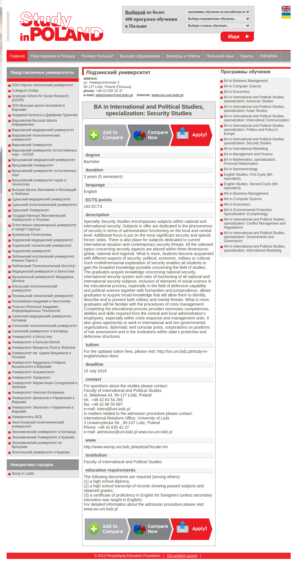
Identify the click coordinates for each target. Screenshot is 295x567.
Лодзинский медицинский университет (42, 240)
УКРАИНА (268, 56)
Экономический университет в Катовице (44, 432)
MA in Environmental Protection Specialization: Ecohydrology (248, 212)
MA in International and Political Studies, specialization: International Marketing (254, 248)
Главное (17, 56)
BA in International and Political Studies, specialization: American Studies (254, 99)
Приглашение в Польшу (53, 56)
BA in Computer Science (242, 86)
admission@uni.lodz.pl (114, 95)
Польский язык (220, 56)
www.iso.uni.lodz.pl (167, 95)
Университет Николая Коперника (38, 392)
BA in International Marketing (246, 149)
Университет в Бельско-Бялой (36, 342)
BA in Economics (237, 92)
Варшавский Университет (32, 145)
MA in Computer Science (243, 199)
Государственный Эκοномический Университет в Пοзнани (39, 218)
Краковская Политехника (32, 235)
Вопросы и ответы (183, 56)
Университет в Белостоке (32, 337)
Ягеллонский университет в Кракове (41, 452)
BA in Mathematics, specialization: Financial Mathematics (250, 162)
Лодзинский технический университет (42, 246)
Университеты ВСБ (27, 417)
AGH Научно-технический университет (42, 85)
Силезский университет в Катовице (40, 331)
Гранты (246, 56)
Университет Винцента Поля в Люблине (43, 348)
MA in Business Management (246, 193)
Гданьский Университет (30, 210)
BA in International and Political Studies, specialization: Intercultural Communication (256, 118)
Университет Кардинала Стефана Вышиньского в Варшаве (39, 365)
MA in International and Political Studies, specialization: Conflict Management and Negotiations (255, 223)
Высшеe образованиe (140, 56)
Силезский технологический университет (44, 326)
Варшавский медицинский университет (43, 130)
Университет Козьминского (33, 372)
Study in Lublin (23, 474)
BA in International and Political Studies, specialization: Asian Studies (254, 109)
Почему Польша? (97, 56)
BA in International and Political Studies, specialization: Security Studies (254, 141)
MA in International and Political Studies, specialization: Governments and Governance (254, 237)
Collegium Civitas (25, 91)
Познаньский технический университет (43, 296)
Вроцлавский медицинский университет (43, 160)
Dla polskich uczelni (182, 556)
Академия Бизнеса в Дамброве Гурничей (44, 115)
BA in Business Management (246, 81)
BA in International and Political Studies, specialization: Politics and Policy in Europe (254, 130)
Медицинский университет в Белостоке (43, 271)
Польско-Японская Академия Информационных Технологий (36, 309)
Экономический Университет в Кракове (43, 437)
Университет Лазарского (31, 378)
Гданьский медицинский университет (41, 199)
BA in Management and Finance (248, 154)
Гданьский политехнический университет (44, 205)
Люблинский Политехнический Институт (44, 266)
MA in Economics (237, 204)
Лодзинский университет (31, 251)
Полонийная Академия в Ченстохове (41, 301)
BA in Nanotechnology (241, 169)
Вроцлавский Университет (33, 165)
